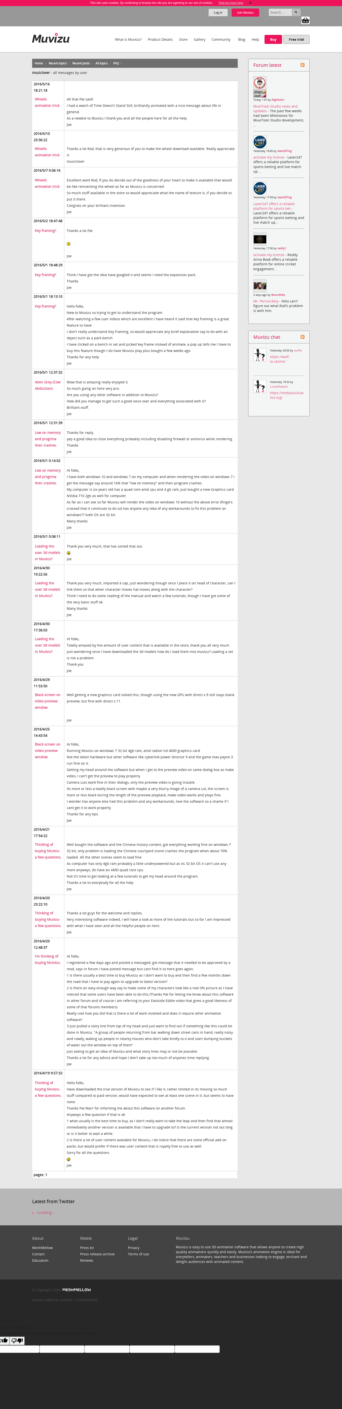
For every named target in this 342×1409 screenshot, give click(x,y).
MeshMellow (42, 1247)
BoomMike (278, 295)
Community (221, 39)
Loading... (43, 1212)
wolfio (298, 350)
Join (245, 12)
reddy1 (281, 248)
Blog (241, 39)
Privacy (133, 1247)
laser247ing (284, 151)
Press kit (87, 1247)
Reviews (86, 1260)
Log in (218, 12)
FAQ (116, 63)
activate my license (269, 157)
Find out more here (230, 3)
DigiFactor (278, 99)
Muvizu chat (266, 337)
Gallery (199, 39)
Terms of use (138, 1254)
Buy (273, 39)
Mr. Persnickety (266, 301)
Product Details (160, 39)
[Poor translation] (17, 1341)
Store (183, 39)
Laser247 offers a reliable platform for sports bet (274, 206)
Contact (38, 1254)
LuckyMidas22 (279, 386)
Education (40, 1260)
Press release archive (97, 1254)
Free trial (296, 39)
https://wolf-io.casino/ (280, 359)
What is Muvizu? (128, 39)
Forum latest (267, 65)
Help (255, 39)
